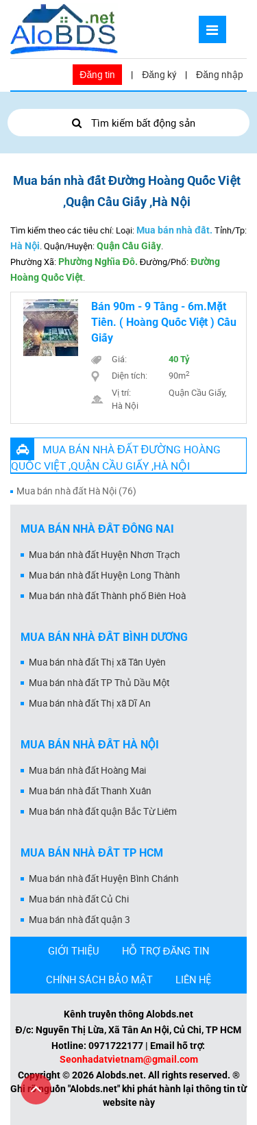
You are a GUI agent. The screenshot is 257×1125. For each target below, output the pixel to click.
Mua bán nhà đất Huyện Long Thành (104, 575)
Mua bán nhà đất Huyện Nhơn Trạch (104, 554)
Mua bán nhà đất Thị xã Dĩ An (90, 703)
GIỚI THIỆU (73, 950)
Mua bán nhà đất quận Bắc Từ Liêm (103, 811)
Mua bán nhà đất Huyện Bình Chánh (104, 878)
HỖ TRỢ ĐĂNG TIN (166, 950)
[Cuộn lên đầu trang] (36, 1089)
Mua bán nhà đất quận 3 (79, 919)
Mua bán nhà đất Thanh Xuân (90, 791)
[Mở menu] (212, 29)
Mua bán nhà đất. (174, 230)
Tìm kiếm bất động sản (128, 122)
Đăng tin (97, 74)
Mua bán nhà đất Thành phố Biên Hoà (107, 596)
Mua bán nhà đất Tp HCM (92, 852)
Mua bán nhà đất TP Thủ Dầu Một (99, 683)
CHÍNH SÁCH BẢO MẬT (99, 979)
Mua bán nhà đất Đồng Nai (97, 528)
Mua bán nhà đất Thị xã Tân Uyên (97, 662)
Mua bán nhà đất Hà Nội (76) (76, 491)
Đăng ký (159, 74)
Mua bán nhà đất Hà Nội (90, 744)
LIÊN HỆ (193, 979)
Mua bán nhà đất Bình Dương (104, 637)
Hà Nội (25, 245)
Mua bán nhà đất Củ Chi (79, 899)
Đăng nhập (219, 74)
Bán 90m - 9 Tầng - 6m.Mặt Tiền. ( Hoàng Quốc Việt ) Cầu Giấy (163, 322)
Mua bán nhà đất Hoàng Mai (87, 770)
